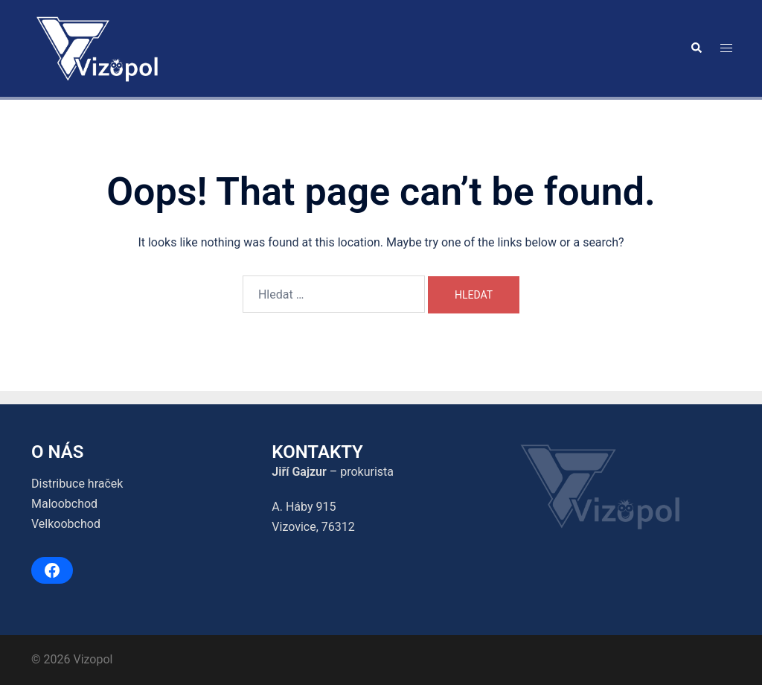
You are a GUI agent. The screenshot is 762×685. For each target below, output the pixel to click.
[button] (696, 48)
